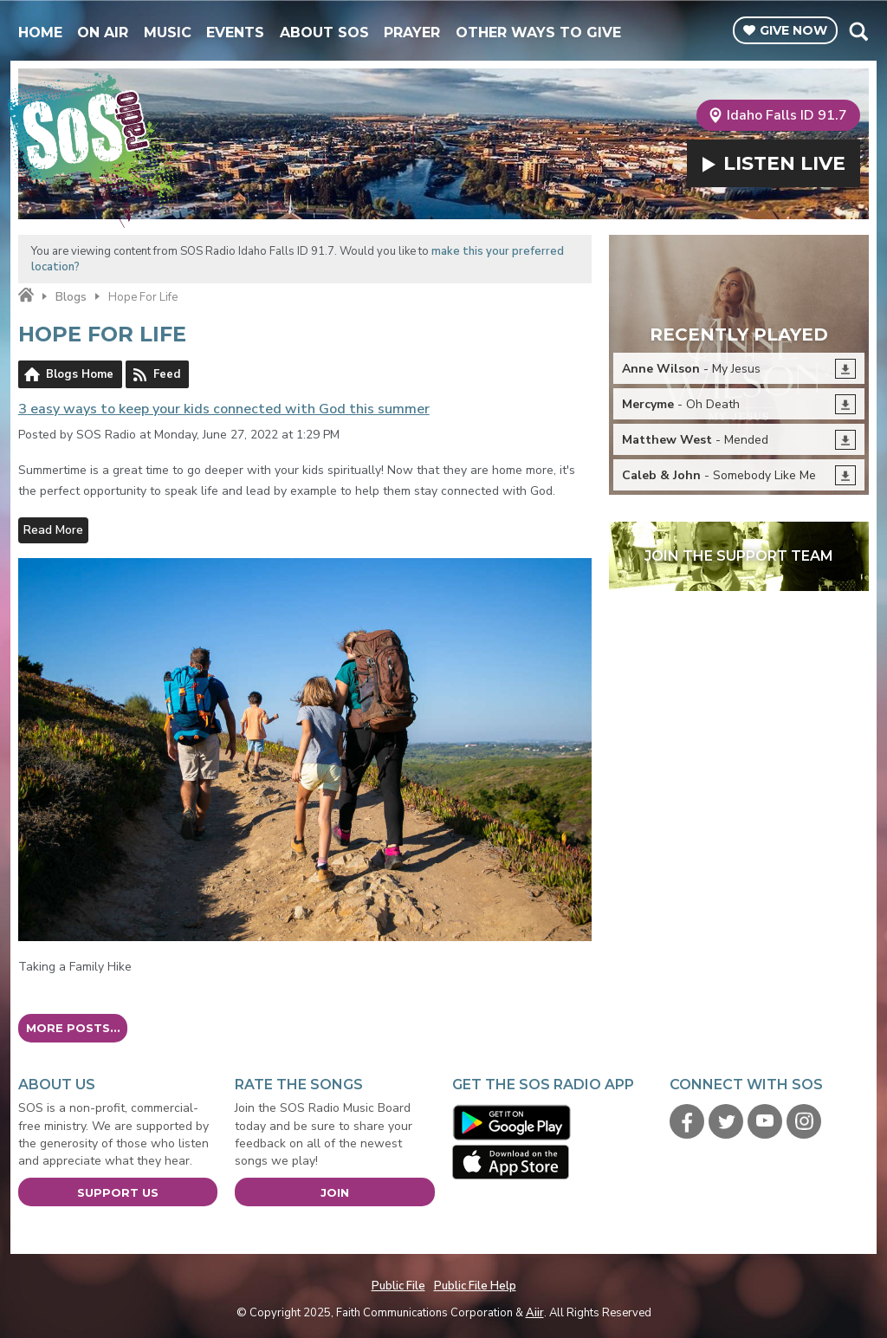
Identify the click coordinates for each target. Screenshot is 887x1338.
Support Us (118, 1192)
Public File (398, 1286)
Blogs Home (79, 374)
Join (334, 1192)
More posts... (73, 1028)
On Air (102, 32)
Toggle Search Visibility (858, 31)
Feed (166, 374)
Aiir (535, 1313)
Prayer (412, 32)
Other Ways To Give (538, 32)
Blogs (71, 297)
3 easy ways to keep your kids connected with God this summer (224, 409)
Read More (53, 530)
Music (167, 32)
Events (235, 32)
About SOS (324, 32)
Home (40, 32)
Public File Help (475, 1286)
